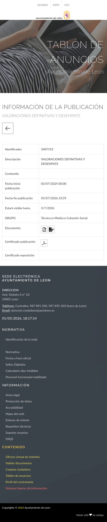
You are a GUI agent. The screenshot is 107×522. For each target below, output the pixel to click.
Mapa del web (15, 414)
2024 (21, 507)
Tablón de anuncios (18, 475)
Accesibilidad (14, 407)
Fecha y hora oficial (18, 358)
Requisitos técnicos (18, 426)
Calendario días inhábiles (22, 371)
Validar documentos (19, 463)
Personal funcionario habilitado (26, 377)
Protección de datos (19, 401)
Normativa (13, 352)
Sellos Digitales (15, 364)
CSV (66, 4)
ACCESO (43, 4)
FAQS (9, 439)
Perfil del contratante (19, 482)
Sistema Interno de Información (26, 488)
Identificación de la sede (22, 339)
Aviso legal (13, 395)
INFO (56, 4)
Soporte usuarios (17, 432)
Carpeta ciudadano (18, 469)
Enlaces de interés (17, 420)
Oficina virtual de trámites (23, 457)
